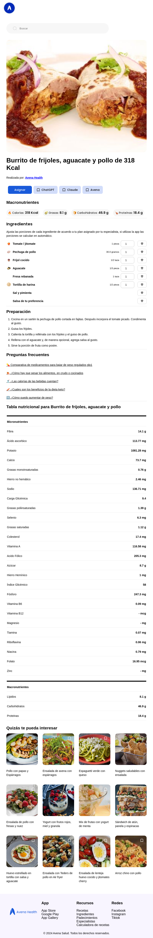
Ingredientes (85, 914)
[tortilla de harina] (127, 284)
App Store (48, 910)
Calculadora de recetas (92, 925)
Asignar (20, 190)
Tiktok (116, 917)
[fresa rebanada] (127, 276)
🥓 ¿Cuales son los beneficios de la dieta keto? (35, 389)
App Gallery (49, 917)
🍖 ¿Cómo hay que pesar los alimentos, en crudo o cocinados (44, 373)
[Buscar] (60, 28)
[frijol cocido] (127, 260)
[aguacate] (127, 268)
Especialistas (85, 921)
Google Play (50, 914)
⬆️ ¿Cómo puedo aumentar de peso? (29, 397)
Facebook (119, 910)
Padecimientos (86, 917)
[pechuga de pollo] (127, 252)
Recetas (82, 910)
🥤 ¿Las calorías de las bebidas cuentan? (32, 381)
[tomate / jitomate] (127, 244)
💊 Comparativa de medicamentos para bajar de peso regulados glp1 (49, 364)
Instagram (119, 914)
